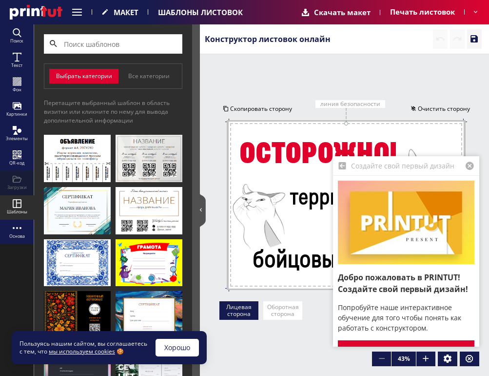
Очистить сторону (440, 108)
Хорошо (177, 347)
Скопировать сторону (257, 108)
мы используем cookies (82, 351)
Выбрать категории (84, 76)
